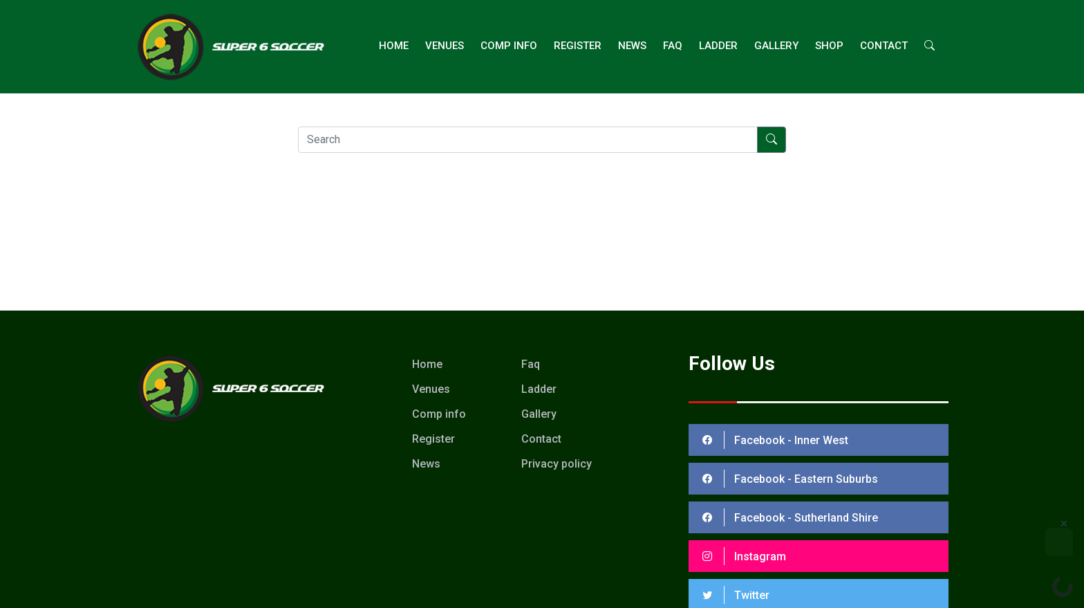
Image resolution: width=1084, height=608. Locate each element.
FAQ (672, 45)
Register (577, 45)
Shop (829, 45)
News (632, 45)
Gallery (776, 45)
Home (394, 45)
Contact (884, 45)
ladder (718, 45)
